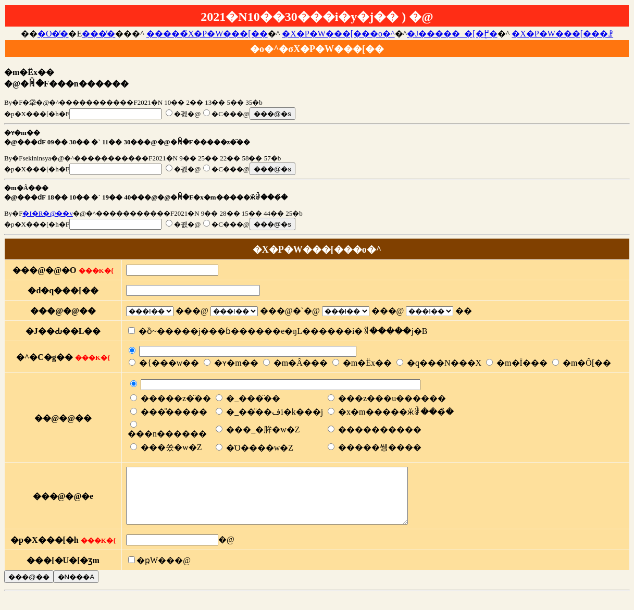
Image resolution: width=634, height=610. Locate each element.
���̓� (98, 33)
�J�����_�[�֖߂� (452, 33)
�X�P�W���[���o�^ (338, 33)
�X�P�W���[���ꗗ (562, 33)
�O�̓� (53, 33)
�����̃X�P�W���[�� (207, 33)
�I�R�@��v (47, 213)
